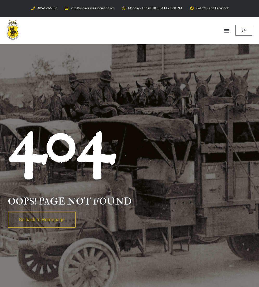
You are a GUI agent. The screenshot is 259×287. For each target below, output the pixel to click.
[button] (226, 30)
